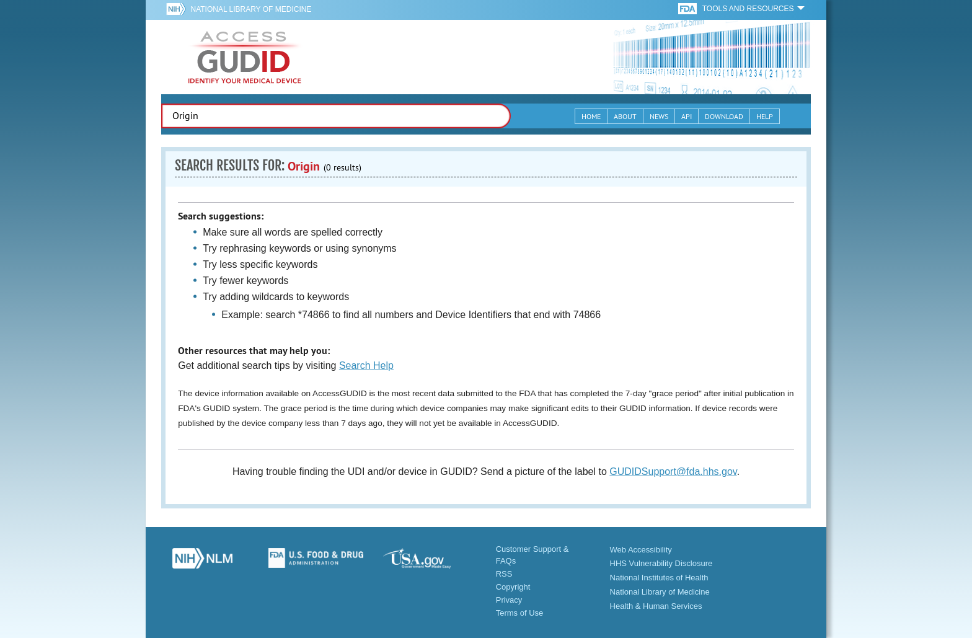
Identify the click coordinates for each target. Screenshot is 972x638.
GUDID (245, 57)
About (625, 116)
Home (591, 116)
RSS (504, 573)
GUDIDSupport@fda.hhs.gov (672, 471)
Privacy (509, 600)
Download (724, 116)
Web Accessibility (641, 549)
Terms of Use (520, 613)
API (686, 116)
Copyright (513, 586)
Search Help (366, 365)
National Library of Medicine (250, 9)
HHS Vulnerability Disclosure (661, 563)
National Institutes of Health (659, 577)
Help (764, 116)
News (659, 116)
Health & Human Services (656, 606)
